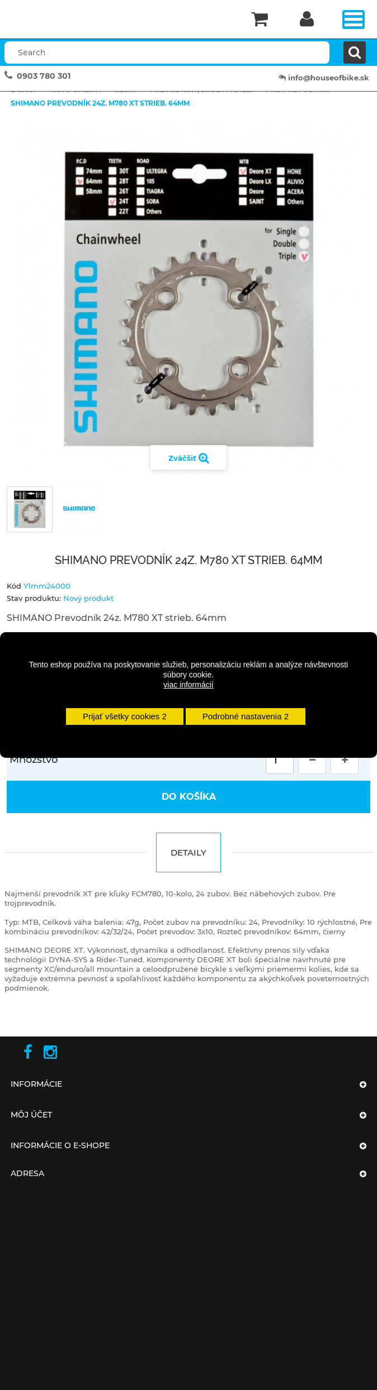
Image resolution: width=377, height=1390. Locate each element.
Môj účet (31, 1115)
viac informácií (188, 684)
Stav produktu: (34, 598)
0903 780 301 (43, 76)
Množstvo (34, 759)
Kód (14, 585)
